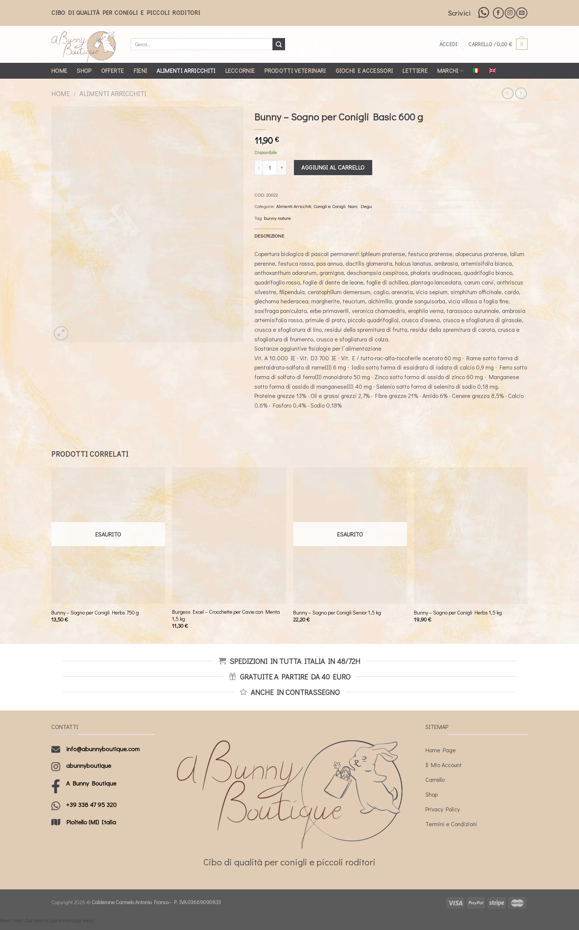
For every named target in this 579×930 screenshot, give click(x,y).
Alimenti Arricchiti (186, 70)
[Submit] (279, 44)
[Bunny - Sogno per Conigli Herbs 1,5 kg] (471, 535)
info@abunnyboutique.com (103, 749)
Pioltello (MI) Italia (91, 822)
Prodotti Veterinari (295, 70)
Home (59, 70)
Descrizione (269, 236)
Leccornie (240, 70)
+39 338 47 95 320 (91, 804)
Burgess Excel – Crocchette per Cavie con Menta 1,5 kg (226, 615)
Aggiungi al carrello (333, 167)
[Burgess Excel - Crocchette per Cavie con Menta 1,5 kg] (229, 535)
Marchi (450, 70)
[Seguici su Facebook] (498, 12)
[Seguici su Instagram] (510, 12)
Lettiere (415, 70)
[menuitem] (476, 70)
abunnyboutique (88, 765)
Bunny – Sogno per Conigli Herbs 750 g (95, 612)
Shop (84, 70)
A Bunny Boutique (91, 783)
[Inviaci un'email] (521, 12)
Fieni (140, 70)
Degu (366, 206)
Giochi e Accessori (364, 70)
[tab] (269, 235)
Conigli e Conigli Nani (335, 206)
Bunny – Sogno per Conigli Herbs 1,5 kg (458, 612)
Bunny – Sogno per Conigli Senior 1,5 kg (337, 612)
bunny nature (277, 218)
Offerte (112, 70)
